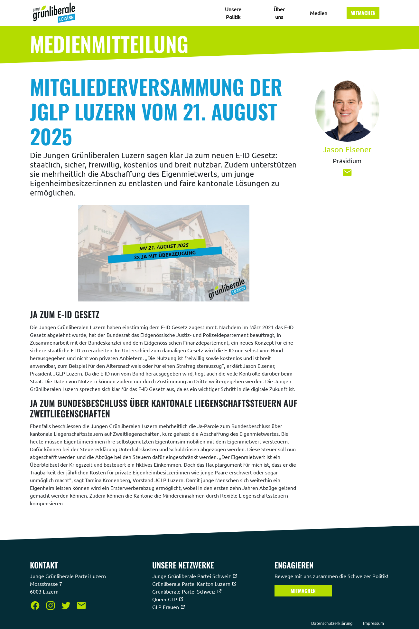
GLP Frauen (168, 607)
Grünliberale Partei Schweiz (187, 591)
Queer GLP (168, 599)
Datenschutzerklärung (332, 623)
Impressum (373, 623)
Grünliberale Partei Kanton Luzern (194, 583)
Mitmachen (363, 13)
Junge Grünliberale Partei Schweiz (194, 576)
